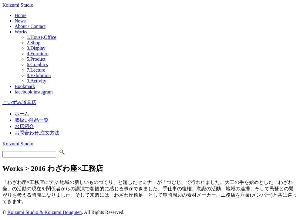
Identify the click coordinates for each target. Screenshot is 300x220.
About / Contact (30, 26)
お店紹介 (24, 126)
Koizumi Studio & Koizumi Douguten (44, 212)
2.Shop (33, 42)
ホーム (22, 113)
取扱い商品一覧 (32, 120)
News (20, 20)
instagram (43, 91)
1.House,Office (41, 37)
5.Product (36, 59)
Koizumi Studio (17, 5)
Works (21, 31)
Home (20, 15)
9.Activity (36, 80)
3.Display (36, 48)
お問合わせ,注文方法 (37, 132)
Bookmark (25, 86)
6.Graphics (37, 64)
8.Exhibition (39, 75)
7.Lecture (36, 70)
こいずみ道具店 (19, 102)
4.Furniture (38, 53)
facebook (23, 91)
